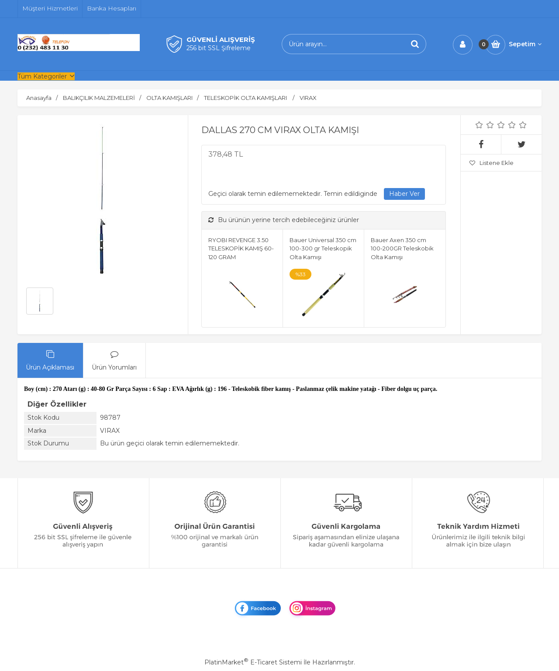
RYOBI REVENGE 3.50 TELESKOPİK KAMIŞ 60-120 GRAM (241, 248)
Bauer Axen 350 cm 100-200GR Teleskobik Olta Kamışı (402, 248)
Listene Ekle (491, 162)
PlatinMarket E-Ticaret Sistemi (253, 662)
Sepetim (525, 44)
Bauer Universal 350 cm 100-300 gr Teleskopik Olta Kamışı (323, 248)
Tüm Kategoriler (42, 76)
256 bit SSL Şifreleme (218, 48)
